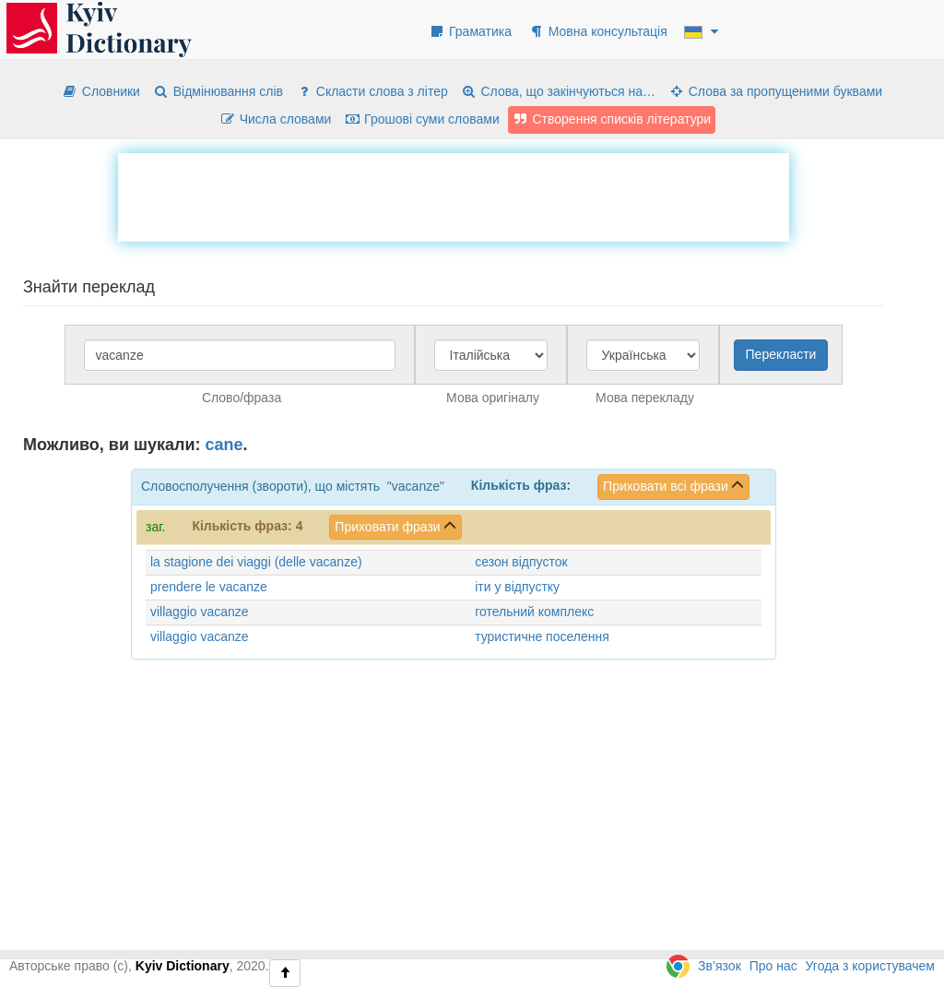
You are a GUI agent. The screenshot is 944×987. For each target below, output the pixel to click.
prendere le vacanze (208, 586)
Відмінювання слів (218, 91)
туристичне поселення (542, 636)
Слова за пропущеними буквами (775, 91)
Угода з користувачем (870, 965)
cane (224, 444)
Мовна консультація (597, 31)
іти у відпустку (517, 586)
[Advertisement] (453, 194)
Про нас (773, 965)
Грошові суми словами (422, 119)
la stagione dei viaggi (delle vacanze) (256, 561)
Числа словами (275, 119)
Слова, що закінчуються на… (558, 91)
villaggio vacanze (199, 611)
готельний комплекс (534, 611)
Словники (101, 91)
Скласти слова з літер (372, 91)
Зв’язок (719, 965)
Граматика (470, 31)
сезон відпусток (521, 561)
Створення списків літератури (612, 119)
